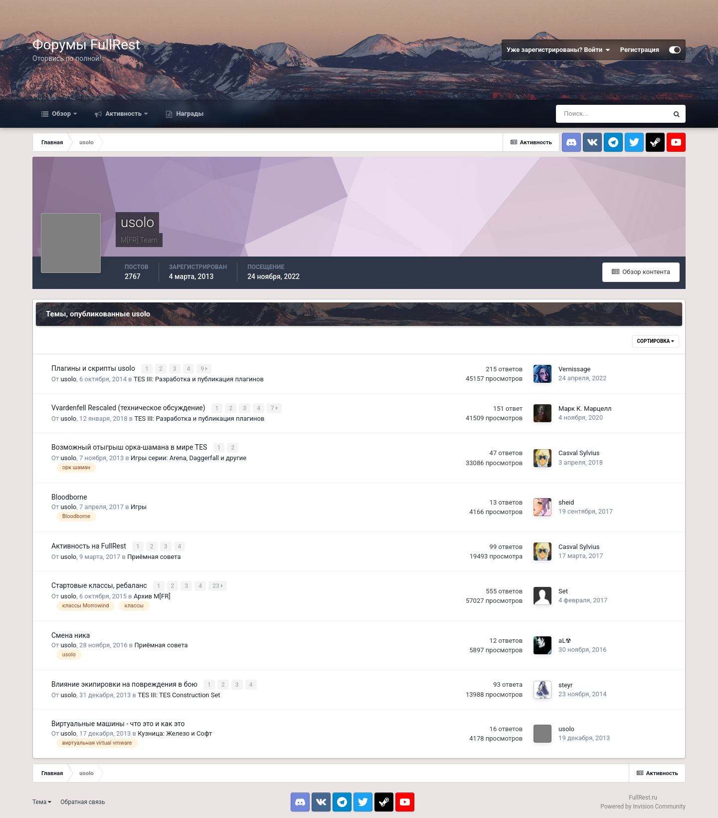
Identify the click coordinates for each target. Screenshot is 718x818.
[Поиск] (612, 114)
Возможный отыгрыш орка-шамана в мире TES (130, 446)
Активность (123, 113)
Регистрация (639, 49)
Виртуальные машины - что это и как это (117, 720)
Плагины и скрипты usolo (94, 368)
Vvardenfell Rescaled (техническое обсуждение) (129, 407)
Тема (41, 798)
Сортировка (655, 341)
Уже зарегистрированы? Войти (558, 49)
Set (563, 588)
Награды (189, 113)
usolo (68, 378)
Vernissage (574, 368)
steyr (565, 681)
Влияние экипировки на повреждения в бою (125, 681)
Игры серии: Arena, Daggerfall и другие (188, 456)
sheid (566, 501)
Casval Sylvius (578, 451)
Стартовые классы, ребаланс (100, 583)
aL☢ (564, 637)
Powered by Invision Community (643, 803)
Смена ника (70, 632)
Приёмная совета (153, 554)
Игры (139, 505)
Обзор (61, 113)
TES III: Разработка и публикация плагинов (199, 378)
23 (218, 583)
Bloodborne (69, 495)
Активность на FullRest (89, 544)
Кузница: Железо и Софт (175, 730)
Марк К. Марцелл (584, 407)
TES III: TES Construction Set (179, 691)
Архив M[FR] (152, 593)
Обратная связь (82, 798)
